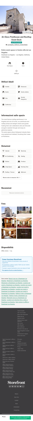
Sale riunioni (20, 323)
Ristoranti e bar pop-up (22, 328)
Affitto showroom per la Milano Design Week (8, 377)
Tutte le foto (27, 32)
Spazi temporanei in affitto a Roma (9, 343)
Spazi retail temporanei (22, 314)
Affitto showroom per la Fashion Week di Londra (8, 374)
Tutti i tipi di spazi (21, 312)
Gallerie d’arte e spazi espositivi (22, 321)
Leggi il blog (20, 348)
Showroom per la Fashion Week (8, 362)
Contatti (19, 341)
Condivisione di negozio (22, 333)
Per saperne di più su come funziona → (12, 270)
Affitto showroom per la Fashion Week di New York (9, 371)
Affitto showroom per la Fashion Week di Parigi (8, 368)
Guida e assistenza (21, 350)
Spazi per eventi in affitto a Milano (8, 352)
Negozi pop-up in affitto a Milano (8, 346)
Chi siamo (19, 339)
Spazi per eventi (21, 318)
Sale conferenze (20, 326)
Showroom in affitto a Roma (9, 359)
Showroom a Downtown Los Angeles (17, 280)
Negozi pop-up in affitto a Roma (8, 349)
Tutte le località (20, 310)
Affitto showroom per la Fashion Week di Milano (8, 365)
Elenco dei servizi (21, 335)
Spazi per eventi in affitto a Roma (8, 355)
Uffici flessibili (20, 325)
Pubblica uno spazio (21, 343)
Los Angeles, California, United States (17, 44)
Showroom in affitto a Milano (9, 357)
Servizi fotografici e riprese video (23, 331)
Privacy (19, 346)
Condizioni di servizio (22, 344)
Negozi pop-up (20, 316)
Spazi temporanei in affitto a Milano (9, 340)
